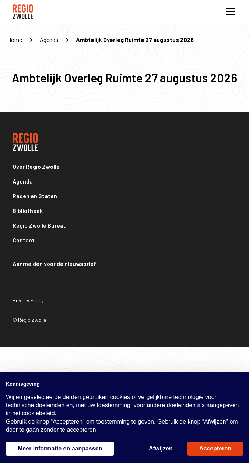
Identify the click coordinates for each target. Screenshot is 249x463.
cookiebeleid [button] (38, 413)
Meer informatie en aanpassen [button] (60, 448)
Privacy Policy (28, 300)
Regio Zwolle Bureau (40, 225)
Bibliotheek (28, 210)
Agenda (23, 181)
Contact (24, 239)
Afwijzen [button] (161, 448)
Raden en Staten (35, 195)
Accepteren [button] (215, 448)
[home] (23, 11)
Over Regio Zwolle (36, 166)
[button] (229, 12)
